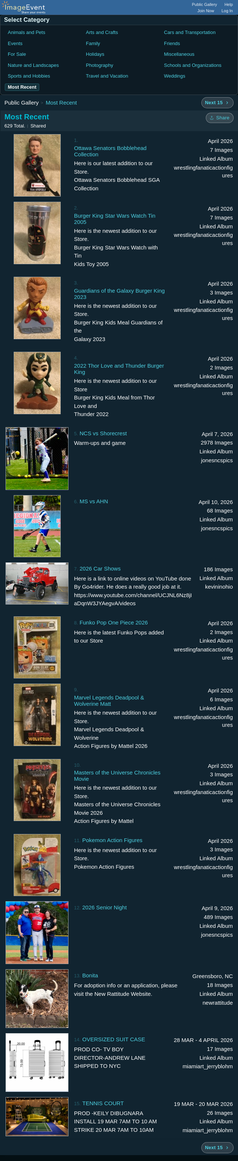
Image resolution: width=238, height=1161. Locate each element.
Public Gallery (204, 4)
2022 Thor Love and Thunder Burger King (119, 368)
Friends (172, 43)
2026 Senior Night (104, 907)
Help (228, 4)
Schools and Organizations (192, 65)
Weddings (174, 76)
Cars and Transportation (189, 32)
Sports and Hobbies (29, 76)
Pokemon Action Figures (112, 840)
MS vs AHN (94, 501)
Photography (99, 65)
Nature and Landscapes (33, 65)
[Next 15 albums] (217, 102)
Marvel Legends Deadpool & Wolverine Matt (109, 700)
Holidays (95, 54)
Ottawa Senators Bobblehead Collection (110, 151)
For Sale (17, 54)
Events (15, 43)
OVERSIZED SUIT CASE (113, 1039)
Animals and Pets (26, 32)
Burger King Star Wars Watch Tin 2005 (114, 218)
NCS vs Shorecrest (103, 433)
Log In (227, 10)
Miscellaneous (179, 54)
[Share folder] (220, 118)
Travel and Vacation (107, 76)
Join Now (205, 10)
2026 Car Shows (100, 568)
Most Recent (61, 102)
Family (93, 43)
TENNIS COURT (103, 1103)
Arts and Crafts (102, 32)
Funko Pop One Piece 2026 (114, 622)
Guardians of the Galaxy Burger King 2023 (119, 293)
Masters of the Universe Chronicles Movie (117, 775)
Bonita (90, 975)
